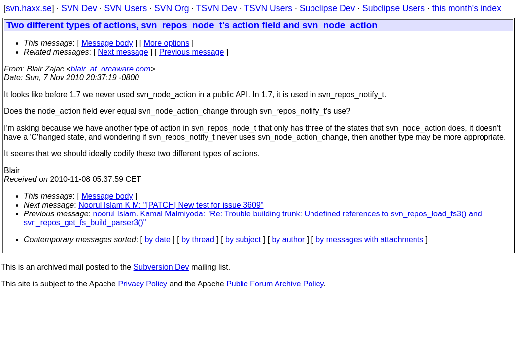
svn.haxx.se (29, 8)
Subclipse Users (393, 8)
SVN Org (171, 8)
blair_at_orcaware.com (111, 69)
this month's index (466, 8)
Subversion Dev (161, 267)
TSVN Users (268, 8)
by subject (243, 239)
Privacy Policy (142, 284)
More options (167, 43)
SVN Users (125, 8)
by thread (197, 239)
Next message (123, 52)
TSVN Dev (216, 8)
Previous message (191, 52)
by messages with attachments (369, 239)
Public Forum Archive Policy (274, 284)
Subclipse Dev (327, 8)
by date (157, 239)
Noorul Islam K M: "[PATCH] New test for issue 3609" (170, 205)
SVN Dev (79, 8)
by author (288, 239)
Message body (107, 43)
